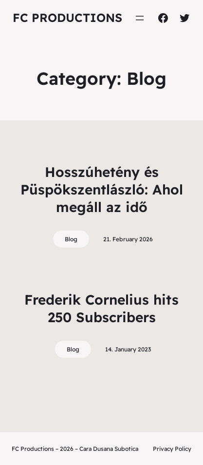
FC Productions (67, 17)
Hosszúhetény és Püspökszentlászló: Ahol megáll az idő (101, 189)
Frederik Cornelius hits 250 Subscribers (101, 308)
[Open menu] (140, 18)
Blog (71, 239)
